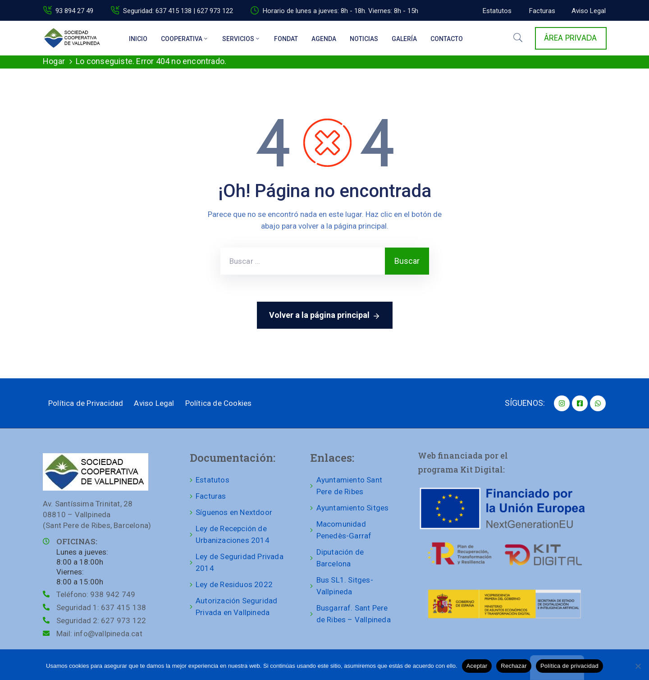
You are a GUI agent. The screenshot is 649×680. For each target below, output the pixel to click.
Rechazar (514, 665)
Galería (404, 38)
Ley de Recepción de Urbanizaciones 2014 (233, 534)
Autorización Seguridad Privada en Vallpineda (236, 606)
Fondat (286, 38)
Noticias (364, 38)
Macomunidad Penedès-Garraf (344, 529)
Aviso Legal (154, 403)
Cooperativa (185, 38)
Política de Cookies (218, 403)
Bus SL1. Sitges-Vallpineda (344, 585)
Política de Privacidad (85, 403)
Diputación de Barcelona (340, 557)
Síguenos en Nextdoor (234, 512)
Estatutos (212, 479)
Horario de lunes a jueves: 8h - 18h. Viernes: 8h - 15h (340, 11)
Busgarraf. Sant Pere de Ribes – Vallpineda (353, 613)
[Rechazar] (637, 666)
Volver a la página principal (324, 315)
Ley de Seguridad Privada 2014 (239, 562)
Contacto (446, 38)
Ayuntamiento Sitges (352, 507)
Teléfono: (95, 594)
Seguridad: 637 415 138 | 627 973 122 (178, 11)
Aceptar (477, 665)
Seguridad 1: (101, 607)
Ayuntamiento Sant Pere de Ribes (349, 485)
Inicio (138, 38)
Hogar (54, 61)
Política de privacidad (569, 665)
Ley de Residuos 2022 (234, 584)
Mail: (99, 633)
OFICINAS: (76, 541)
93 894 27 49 (74, 11)
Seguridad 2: (101, 620)
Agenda (323, 38)
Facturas (211, 496)
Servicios (241, 38)
